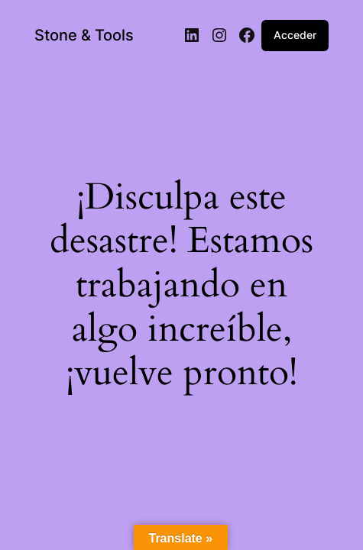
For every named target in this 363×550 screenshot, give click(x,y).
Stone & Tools (84, 35)
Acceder (295, 34)
